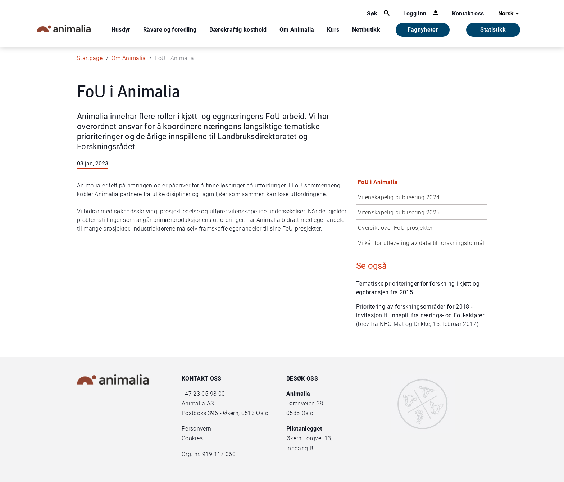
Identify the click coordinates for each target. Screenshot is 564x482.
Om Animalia (296, 29)
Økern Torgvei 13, (310, 438)
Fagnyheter (423, 29)
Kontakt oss (468, 13)
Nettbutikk (366, 29)
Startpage (90, 58)
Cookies (192, 438)
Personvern (197, 428)
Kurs (333, 29)
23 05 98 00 (209, 393)
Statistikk (493, 29)
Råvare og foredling (170, 29)
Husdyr (121, 29)
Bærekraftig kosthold (238, 29)
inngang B (299, 448)
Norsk (509, 13)
